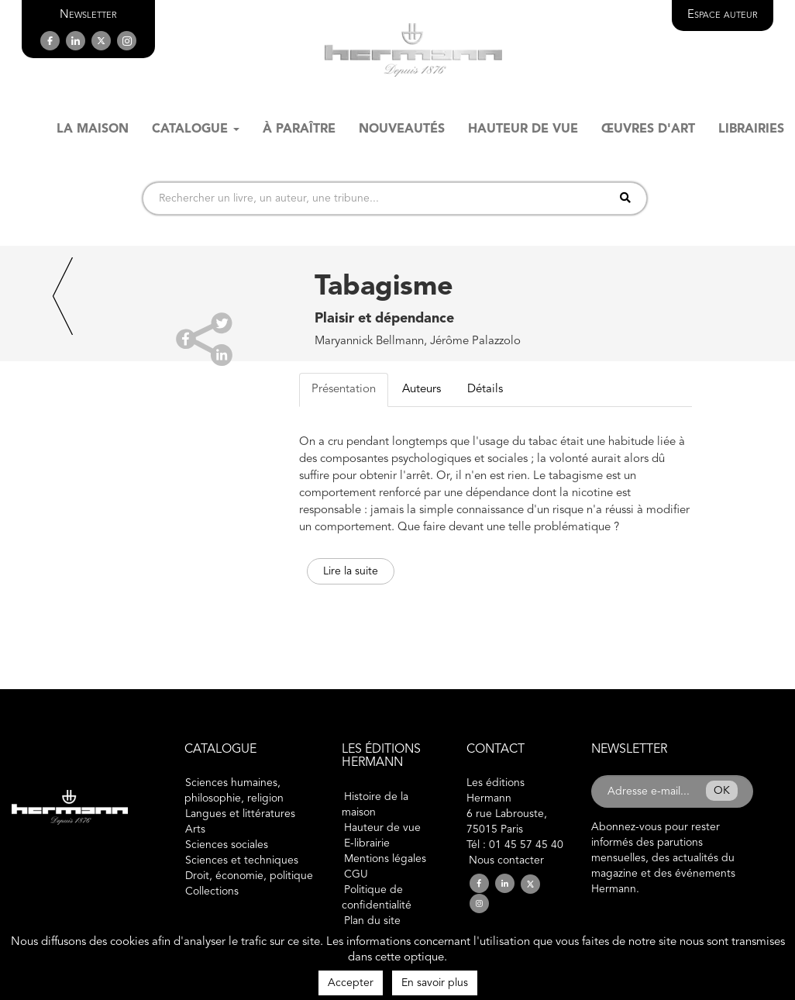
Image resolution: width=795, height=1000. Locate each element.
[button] (88, 15)
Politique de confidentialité (376, 897)
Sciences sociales (226, 845)
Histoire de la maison (375, 804)
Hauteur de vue (382, 827)
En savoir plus (434, 983)
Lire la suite (350, 571)
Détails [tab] (485, 389)
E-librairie (367, 843)
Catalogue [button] (195, 129)
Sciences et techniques (241, 860)
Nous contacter (506, 860)
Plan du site (372, 921)
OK (722, 790)
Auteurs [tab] (421, 389)
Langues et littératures (240, 814)
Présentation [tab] (343, 389)
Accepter (350, 983)
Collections (212, 891)
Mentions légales (385, 858)
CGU (356, 874)
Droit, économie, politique (249, 876)
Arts (195, 829)
